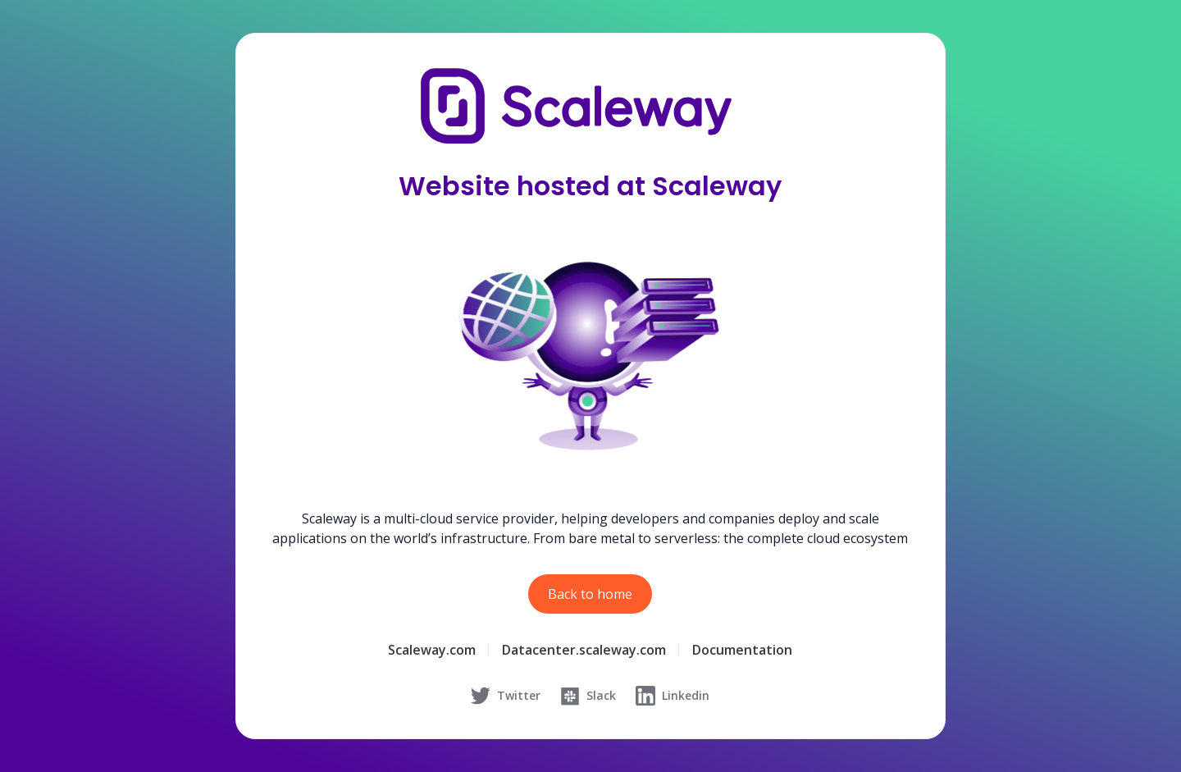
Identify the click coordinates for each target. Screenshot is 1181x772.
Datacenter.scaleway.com (584, 650)
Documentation (742, 650)
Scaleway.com (432, 650)
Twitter (505, 696)
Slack (588, 696)
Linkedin (672, 696)
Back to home (590, 594)
